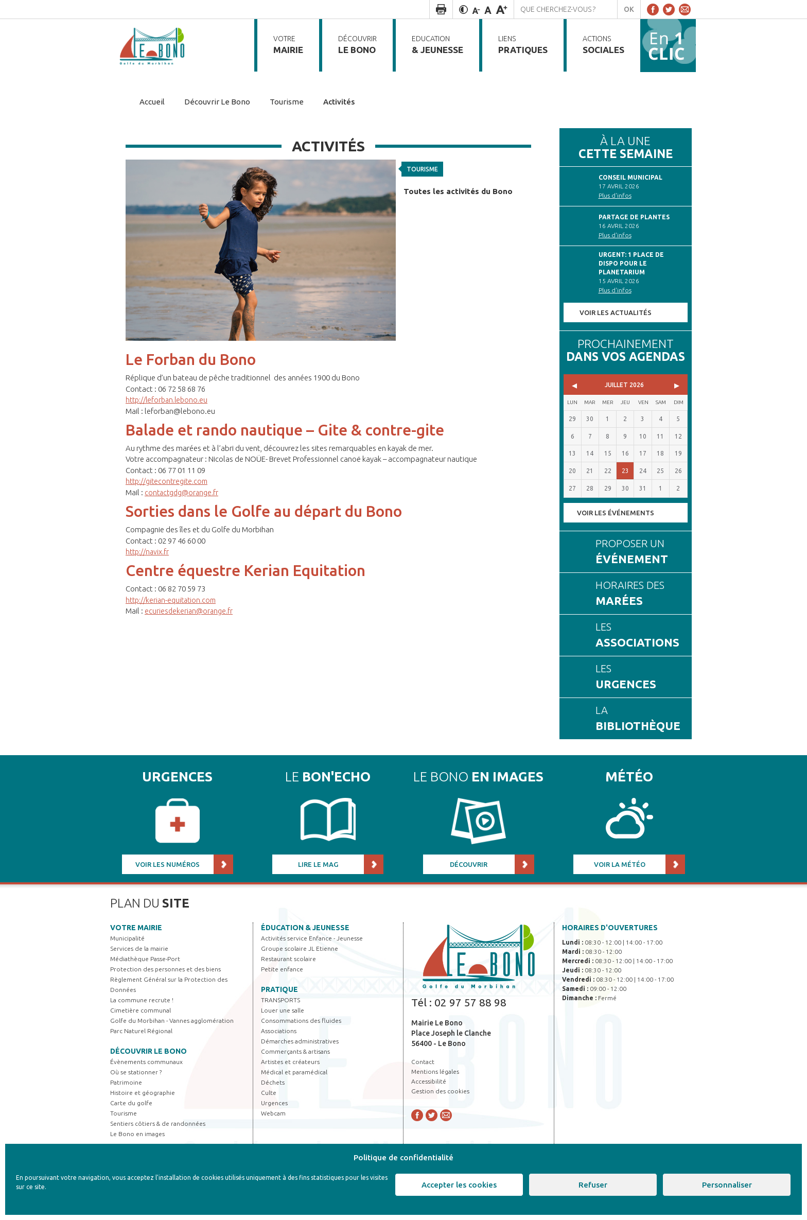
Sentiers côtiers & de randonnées (157, 1123)
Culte (268, 1092)
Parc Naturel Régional (141, 1030)
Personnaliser (727, 1184)
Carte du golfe (131, 1103)
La (639, 719)
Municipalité (127, 938)
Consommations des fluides (301, 1020)
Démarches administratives (300, 1041)
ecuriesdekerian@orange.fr (190, 610)
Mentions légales (435, 1071)
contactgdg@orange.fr (183, 492)
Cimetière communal (140, 1010)
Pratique (279, 989)
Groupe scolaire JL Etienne (299, 948)
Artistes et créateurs (290, 1061)
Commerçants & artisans (295, 1051)
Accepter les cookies (459, 1184)
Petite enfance (282, 969)
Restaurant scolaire (288, 958)
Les (639, 636)
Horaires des (639, 594)
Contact (422, 1061)
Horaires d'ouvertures (610, 927)
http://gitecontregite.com (169, 481)
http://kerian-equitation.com (174, 600)
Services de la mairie (139, 948)
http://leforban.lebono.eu (169, 399)
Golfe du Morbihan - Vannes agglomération (172, 1020)
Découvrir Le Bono (148, 1051)
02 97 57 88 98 (470, 1002)
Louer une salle (282, 1010)
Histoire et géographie (142, 1092)
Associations (278, 1030)
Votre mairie (136, 927)
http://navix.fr (149, 551)
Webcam (273, 1113)
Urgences (274, 1103)
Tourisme (424, 167)
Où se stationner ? (136, 1072)
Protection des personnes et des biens (165, 969)
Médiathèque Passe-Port (145, 958)
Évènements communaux (146, 1061)
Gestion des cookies (440, 1091)
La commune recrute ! (141, 1000)
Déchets (273, 1082)
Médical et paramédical (294, 1072)
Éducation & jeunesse (305, 927)
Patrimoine (126, 1082)
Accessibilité (428, 1081)
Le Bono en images (137, 1133)
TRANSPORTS (280, 1000)
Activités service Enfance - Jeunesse (312, 938)
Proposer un (639, 552)
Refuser (592, 1184)
